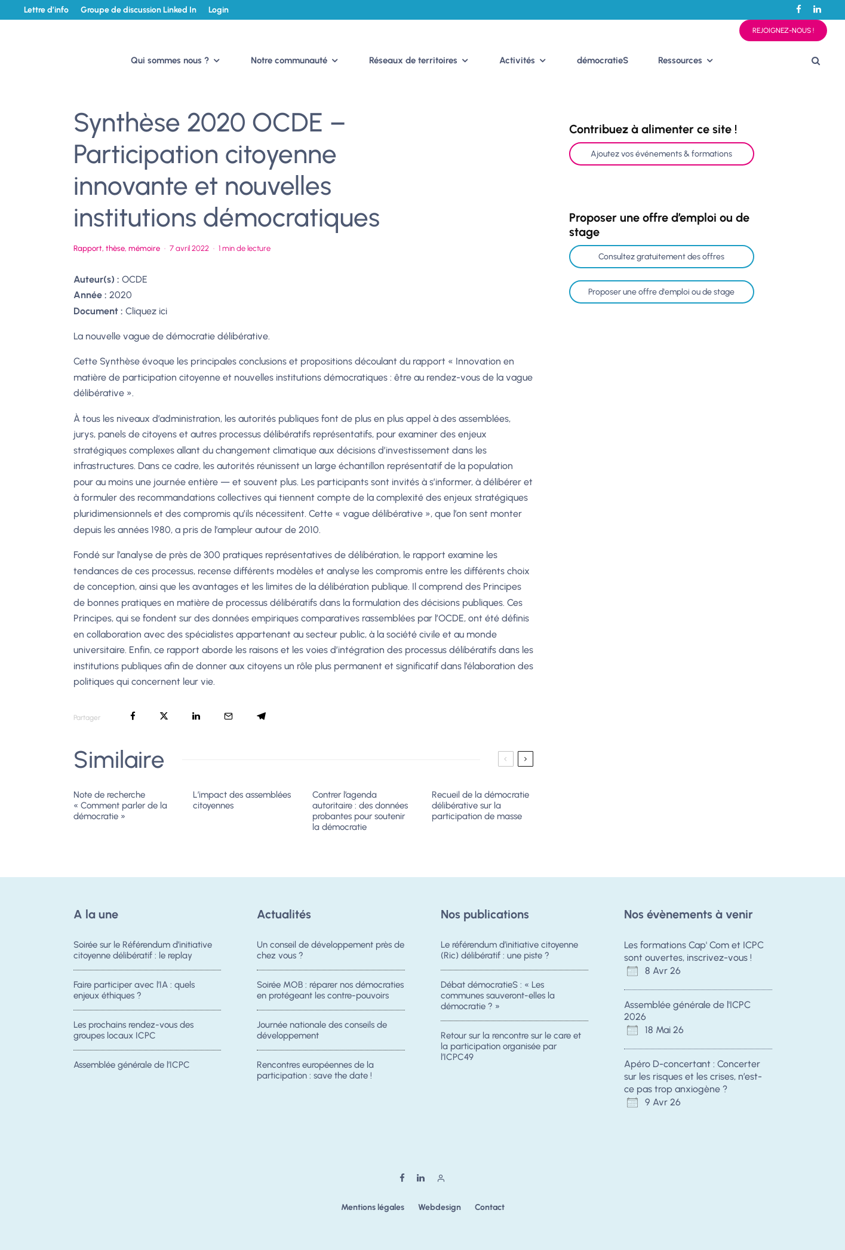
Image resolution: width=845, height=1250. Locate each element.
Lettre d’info (46, 10)
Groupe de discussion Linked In (138, 10)
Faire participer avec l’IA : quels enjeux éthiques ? (134, 990)
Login (218, 10)
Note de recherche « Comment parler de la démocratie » (120, 805)
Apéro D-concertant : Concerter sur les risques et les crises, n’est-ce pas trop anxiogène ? (693, 1076)
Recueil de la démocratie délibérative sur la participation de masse (480, 805)
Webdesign (439, 1207)
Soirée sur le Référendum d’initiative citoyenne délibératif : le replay (142, 950)
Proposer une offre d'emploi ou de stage (661, 292)
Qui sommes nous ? (170, 60)
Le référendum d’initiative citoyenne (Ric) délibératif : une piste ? (509, 950)
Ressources (680, 60)
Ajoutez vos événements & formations (661, 154)
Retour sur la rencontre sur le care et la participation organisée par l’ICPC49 (511, 1048)
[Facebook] (798, 9)
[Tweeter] (163, 716)
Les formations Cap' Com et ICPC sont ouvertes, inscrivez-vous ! (694, 951)
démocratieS (602, 60)
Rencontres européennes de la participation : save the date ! (315, 1076)
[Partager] (133, 716)
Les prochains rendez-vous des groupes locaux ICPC (133, 1032)
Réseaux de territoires (413, 60)
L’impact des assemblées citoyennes (242, 800)
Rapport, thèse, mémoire (116, 248)
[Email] (228, 716)
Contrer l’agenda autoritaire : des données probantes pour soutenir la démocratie (360, 810)
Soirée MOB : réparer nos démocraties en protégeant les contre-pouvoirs (330, 990)
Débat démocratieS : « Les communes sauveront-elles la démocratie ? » (498, 995)
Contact (490, 1207)
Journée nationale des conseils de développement (322, 1032)
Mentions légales (372, 1207)
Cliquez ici (146, 311)
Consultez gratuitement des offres (661, 257)
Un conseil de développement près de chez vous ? (330, 950)
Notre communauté (289, 60)
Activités (517, 60)
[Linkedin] (817, 9)
